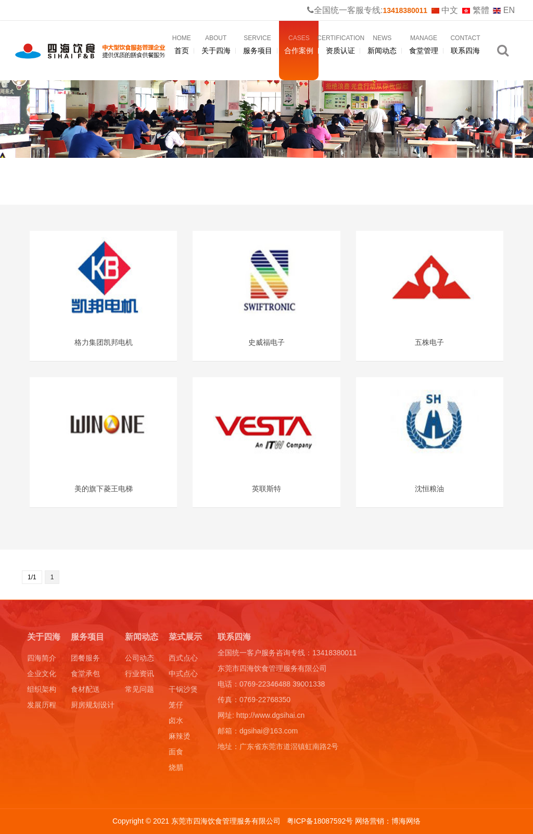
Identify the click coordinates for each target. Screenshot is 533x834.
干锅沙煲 (183, 691)
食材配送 (85, 691)
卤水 (176, 722)
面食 (176, 754)
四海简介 (41, 660)
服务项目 (257, 45)
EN (504, 10)
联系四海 (465, 45)
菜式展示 (185, 638)
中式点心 (183, 675)
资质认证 (340, 45)
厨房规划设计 (93, 707)
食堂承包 (85, 675)
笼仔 (176, 707)
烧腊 (176, 769)
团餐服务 (85, 660)
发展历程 (41, 707)
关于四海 (216, 45)
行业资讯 (139, 675)
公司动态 (139, 660)
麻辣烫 (180, 738)
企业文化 (41, 675)
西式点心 (183, 660)
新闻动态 (382, 45)
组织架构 (41, 691)
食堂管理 (423, 45)
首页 (181, 45)
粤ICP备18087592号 (321, 821)
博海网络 (406, 821)
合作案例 (299, 45)
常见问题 (139, 691)
